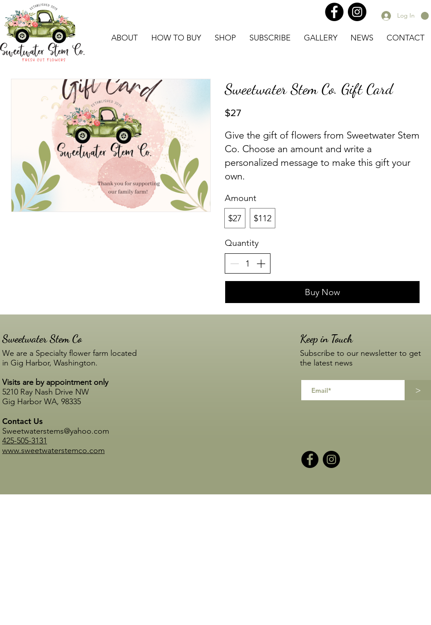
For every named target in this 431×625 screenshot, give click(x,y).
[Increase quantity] (260, 263)
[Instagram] (357, 12)
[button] (425, 16)
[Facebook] (334, 12)
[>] (418, 390)
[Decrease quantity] (234, 263)
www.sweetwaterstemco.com (53, 450)
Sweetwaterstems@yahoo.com (55, 431)
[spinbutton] (247, 263)
